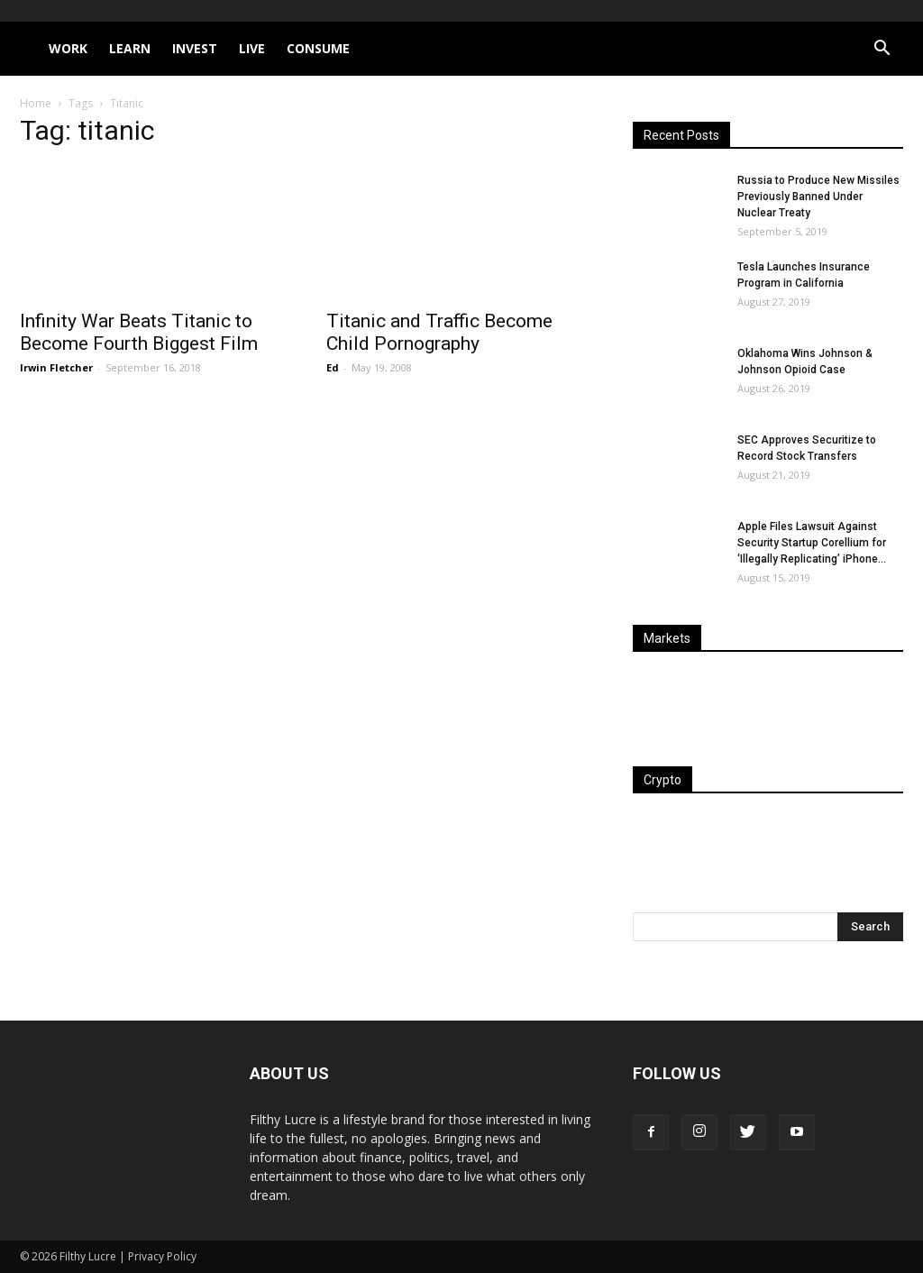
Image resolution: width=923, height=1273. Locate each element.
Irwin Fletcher (56, 367)
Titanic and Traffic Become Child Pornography (439, 332)
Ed (332, 367)
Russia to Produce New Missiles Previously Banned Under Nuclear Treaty (818, 196)
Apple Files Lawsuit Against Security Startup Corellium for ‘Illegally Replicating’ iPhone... (811, 542)
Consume (318, 48)
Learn (130, 48)
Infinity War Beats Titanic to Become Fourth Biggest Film (139, 332)
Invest (194, 48)
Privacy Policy (162, 1256)
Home (35, 103)
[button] (881, 50)
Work (68, 48)
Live (252, 48)
